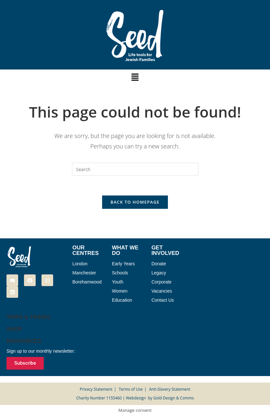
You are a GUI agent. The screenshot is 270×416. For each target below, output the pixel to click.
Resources (23, 341)
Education (122, 300)
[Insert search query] (135, 169)
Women (119, 291)
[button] (134, 77)
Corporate (161, 281)
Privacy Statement (96, 389)
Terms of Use (131, 389)
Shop (14, 329)
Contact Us (162, 300)
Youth (117, 281)
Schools (120, 272)
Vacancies (161, 291)
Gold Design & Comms (173, 398)
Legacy (158, 272)
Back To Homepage (135, 202)
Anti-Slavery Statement (169, 389)
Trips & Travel (29, 317)
